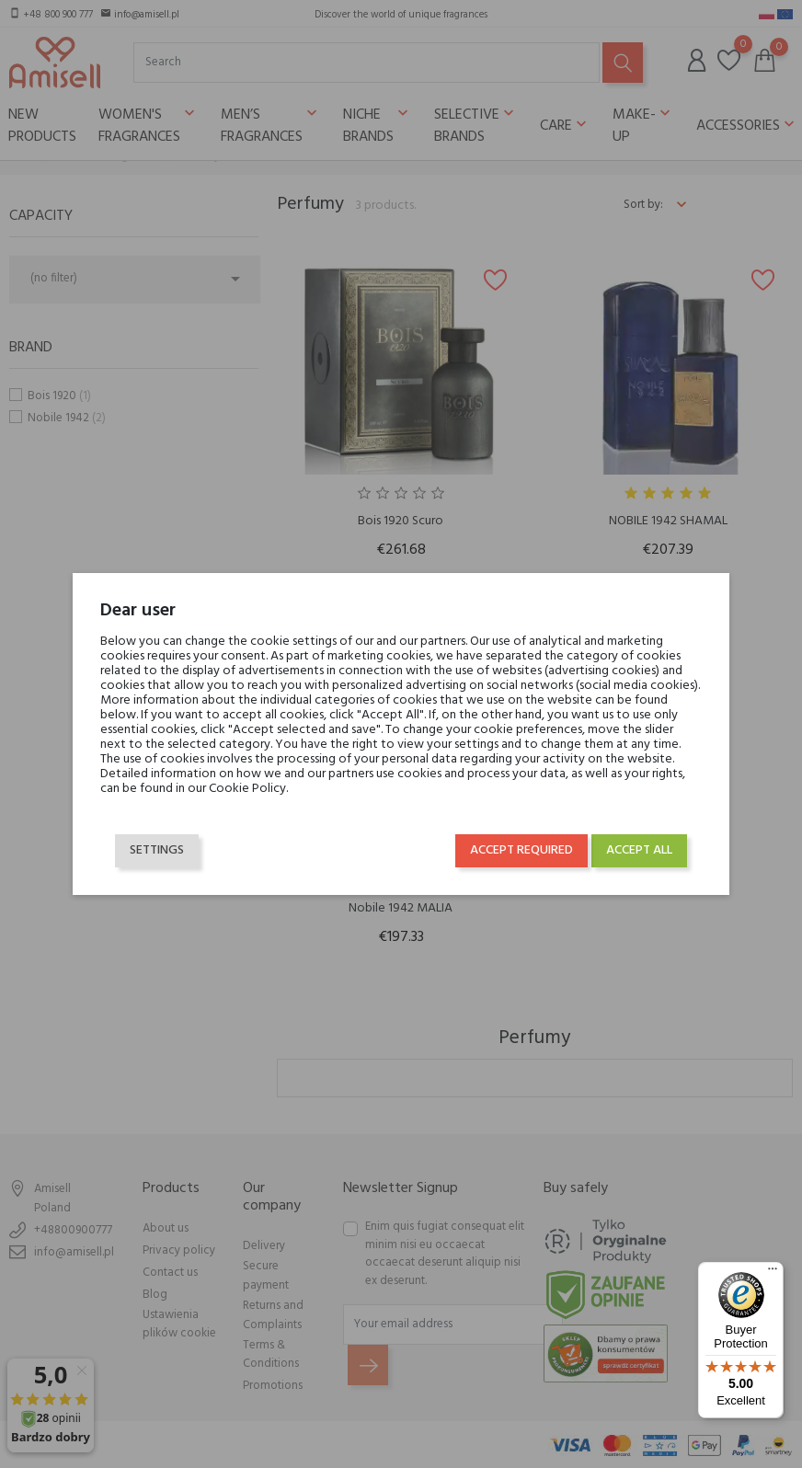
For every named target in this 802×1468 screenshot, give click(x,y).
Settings (164, 854)
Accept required (514, 854)
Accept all (632, 854)
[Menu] (773, 1273)
